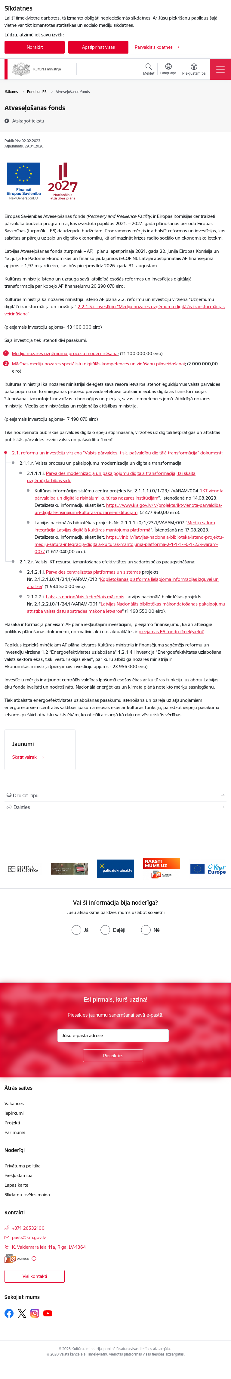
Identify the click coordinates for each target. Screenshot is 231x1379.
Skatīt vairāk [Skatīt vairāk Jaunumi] (24, 757)
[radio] (80, 930)
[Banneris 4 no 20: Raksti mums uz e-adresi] (161, 868)
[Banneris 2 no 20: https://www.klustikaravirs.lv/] (69, 868)
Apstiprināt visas (98, 47)
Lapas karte (16, 1185)
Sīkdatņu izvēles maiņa (27, 1195)
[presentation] (50, 960)
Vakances (14, 1103)
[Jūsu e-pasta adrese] (113, 1035)
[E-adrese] (17, 1258)
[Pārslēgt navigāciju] (220, 69)
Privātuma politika (23, 1166)
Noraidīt (35, 47)
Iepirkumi (14, 1113)
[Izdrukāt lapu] (115, 795)
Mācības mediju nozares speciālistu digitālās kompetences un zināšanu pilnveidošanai (98, 364)
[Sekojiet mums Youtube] (47, 1313)
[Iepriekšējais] (11, 868)
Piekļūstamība (18, 1175)
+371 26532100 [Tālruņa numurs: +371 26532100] (28, 1228)
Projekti (12, 1123)
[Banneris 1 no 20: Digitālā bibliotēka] (23, 868)
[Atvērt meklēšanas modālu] (148, 70)
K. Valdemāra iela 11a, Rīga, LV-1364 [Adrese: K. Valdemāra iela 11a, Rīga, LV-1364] (49, 1247)
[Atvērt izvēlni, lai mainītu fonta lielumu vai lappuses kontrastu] (193, 70)
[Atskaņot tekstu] (28, 120)
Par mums (15, 1132)
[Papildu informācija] (34, 1258)
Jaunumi (23, 744)
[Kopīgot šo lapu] (115, 807)
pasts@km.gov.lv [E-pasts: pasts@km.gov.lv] (29, 1237)
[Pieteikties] (113, 1055)
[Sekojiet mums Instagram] (34, 1313)
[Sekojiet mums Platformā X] (21, 1313)
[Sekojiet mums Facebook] (9, 1313)
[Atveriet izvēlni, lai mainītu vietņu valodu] (168, 70)
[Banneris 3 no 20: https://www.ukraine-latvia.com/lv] (115, 868)
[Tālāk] (219, 868)
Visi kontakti (35, 1276)
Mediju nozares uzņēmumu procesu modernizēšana (65, 353)
